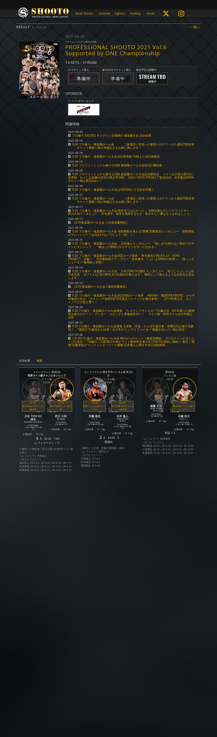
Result (150, 13)
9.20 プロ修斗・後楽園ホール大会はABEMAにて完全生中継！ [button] (113, 190)
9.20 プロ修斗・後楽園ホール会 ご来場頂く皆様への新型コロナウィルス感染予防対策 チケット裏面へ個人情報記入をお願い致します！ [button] (131, 146)
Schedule (104, 13)
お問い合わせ (119, 719)
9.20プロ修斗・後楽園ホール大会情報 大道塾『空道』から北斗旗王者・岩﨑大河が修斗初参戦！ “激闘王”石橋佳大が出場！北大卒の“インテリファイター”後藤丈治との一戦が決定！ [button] (131, 328)
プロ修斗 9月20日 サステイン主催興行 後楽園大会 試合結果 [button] (111, 135)
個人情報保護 (83, 719)
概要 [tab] (39, 361)
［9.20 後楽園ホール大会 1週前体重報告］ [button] (100, 287)
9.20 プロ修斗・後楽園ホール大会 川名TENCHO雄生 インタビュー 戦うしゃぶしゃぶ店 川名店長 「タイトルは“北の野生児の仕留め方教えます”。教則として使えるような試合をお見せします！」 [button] (131, 274)
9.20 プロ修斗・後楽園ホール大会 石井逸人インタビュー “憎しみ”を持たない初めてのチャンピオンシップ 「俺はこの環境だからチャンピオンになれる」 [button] (131, 245)
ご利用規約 (101, 719)
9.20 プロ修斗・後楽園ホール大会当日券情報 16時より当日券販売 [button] (116, 156)
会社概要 (136, 719)
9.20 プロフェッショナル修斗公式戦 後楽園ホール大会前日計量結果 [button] (117, 165)
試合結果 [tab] (24, 360)
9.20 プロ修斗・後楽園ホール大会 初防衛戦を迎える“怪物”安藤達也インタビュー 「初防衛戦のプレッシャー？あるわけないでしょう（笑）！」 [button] (131, 233)
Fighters (120, 13)
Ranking (135, 13)
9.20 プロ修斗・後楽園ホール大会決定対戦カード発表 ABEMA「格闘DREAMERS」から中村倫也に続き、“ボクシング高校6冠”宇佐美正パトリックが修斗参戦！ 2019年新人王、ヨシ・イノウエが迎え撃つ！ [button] (131, 298)
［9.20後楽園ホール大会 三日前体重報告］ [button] (100, 222)
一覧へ (195, 27)
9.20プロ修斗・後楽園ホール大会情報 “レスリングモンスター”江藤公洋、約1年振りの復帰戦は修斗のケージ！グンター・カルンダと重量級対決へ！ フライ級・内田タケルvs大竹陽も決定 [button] (131, 314)
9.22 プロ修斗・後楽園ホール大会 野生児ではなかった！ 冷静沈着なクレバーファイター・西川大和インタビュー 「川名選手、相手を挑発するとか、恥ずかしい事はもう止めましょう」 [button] (130, 212)
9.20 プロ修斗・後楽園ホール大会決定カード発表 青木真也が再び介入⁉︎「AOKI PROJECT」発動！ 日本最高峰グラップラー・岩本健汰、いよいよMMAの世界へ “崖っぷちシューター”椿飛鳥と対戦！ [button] (131, 259)
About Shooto (84, 13)
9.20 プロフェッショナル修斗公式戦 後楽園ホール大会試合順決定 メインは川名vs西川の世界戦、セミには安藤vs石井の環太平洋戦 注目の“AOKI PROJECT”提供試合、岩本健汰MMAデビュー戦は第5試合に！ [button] (131, 177)
